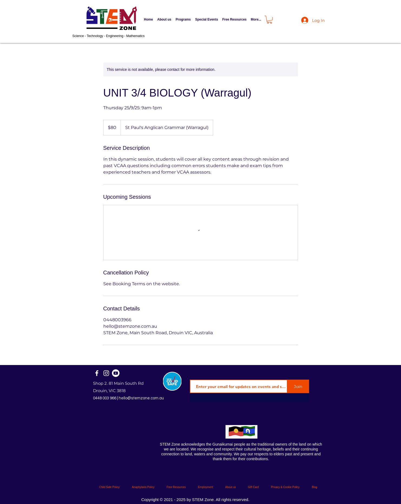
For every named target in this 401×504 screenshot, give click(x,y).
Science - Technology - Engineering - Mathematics (108, 36)
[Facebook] (97, 373)
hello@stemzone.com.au (141, 398)
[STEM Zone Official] (116, 373)
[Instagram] (106, 373)
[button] (183, 20)
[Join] (298, 386)
